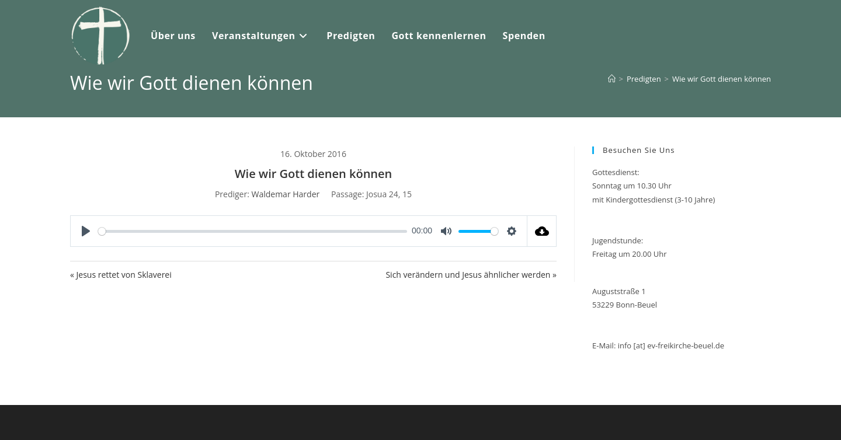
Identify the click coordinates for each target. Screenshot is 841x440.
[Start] (612, 79)
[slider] (252, 231)
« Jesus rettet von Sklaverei (121, 274)
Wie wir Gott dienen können (721, 79)
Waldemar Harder (285, 194)
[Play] (86, 231)
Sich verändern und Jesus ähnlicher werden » (471, 274)
